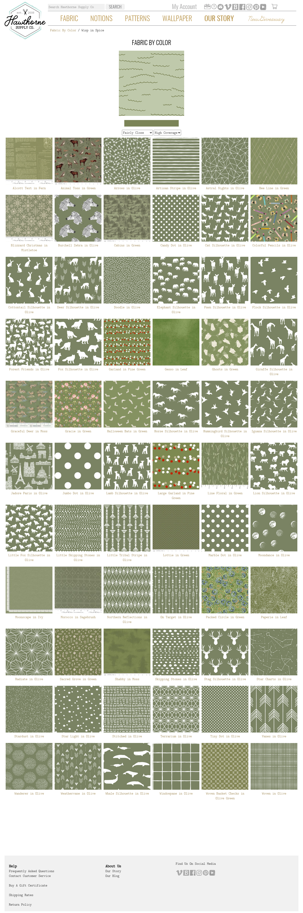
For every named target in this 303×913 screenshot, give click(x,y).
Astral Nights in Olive (225, 188)
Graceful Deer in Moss (29, 431)
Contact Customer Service (30, 875)
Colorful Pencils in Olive (274, 245)
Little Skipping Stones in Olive (78, 557)
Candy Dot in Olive (176, 245)
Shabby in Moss (127, 679)
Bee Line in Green (274, 188)
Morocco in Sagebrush (78, 617)
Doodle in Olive (127, 307)
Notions (101, 18)
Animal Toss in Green (78, 188)
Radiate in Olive (29, 679)
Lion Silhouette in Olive (274, 493)
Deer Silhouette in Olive (78, 307)
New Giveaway (266, 19)
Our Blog (112, 875)
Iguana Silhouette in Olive (274, 431)
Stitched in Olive (127, 736)
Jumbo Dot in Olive (78, 493)
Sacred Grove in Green (78, 679)
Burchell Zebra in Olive (78, 245)
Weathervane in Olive (78, 793)
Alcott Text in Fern (29, 188)
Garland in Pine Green (127, 369)
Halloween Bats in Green (127, 431)
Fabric (69, 18)
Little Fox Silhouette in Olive (29, 557)
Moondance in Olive (274, 555)
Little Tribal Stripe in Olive (127, 557)
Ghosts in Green (225, 369)
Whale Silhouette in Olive (127, 793)
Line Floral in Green (225, 493)
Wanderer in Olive (29, 793)
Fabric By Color (63, 30)
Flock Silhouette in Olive (274, 307)
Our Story (219, 18)
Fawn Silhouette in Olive (225, 307)
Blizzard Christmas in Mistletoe (29, 247)
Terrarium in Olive (176, 736)
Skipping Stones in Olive (176, 679)
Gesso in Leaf (176, 369)
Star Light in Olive (78, 736)
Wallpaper (177, 18)
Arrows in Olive (127, 188)
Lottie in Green (176, 555)
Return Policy (20, 904)
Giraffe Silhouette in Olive (274, 371)
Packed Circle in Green (225, 617)
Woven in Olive (274, 793)
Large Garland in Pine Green (176, 495)
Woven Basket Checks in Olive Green (225, 796)
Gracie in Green (78, 431)
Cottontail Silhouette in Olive (29, 309)
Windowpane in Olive (176, 793)
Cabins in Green (127, 245)
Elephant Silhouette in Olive (176, 309)
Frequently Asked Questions (31, 871)
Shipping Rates (21, 895)
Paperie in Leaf (274, 617)
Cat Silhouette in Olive (225, 245)
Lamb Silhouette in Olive (127, 493)
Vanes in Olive (274, 736)
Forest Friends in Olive (29, 369)
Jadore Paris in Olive (29, 493)
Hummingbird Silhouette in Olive (225, 433)
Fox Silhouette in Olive (78, 369)
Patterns (137, 18)
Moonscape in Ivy (29, 617)
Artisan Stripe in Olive (176, 188)
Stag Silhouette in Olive (225, 679)
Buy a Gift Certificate (28, 885)
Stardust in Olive (29, 736)
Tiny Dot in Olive (225, 736)
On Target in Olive (176, 617)
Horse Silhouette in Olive (176, 431)
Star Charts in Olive (274, 679)
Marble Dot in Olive (225, 555)
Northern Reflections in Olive (127, 619)
